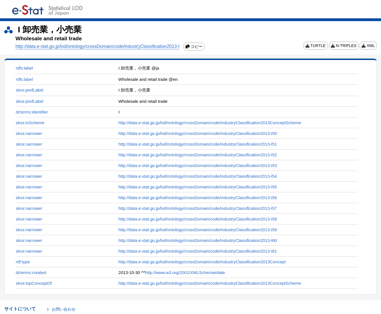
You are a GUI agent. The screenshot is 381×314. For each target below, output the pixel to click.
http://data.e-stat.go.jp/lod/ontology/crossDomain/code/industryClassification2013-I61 (198, 251)
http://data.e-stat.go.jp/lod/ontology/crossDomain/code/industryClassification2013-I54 (198, 176)
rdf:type (23, 261)
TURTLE (316, 45)
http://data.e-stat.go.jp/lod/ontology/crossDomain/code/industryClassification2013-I (97, 46)
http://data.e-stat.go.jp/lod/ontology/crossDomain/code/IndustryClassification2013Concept (202, 261)
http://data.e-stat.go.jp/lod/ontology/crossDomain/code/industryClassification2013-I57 (198, 208)
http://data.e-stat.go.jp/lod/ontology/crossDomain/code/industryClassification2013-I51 (198, 144)
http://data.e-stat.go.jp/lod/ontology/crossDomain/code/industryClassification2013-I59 (198, 229)
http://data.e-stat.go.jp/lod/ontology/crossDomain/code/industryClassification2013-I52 (198, 154)
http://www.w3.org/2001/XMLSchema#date (185, 272)
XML (368, 45)
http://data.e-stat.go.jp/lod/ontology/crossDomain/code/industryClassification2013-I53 (198, 165)
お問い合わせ (63, 309)
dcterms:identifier (32, 112)
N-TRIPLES (344, 45)
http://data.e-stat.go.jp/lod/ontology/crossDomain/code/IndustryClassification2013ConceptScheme (210, 122)
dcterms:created (31, 272)
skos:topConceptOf (34, 283)
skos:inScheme (30, 122)
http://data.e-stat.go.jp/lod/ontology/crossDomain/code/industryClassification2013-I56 (198, 197)
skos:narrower (29, 133)
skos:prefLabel (29, 90)
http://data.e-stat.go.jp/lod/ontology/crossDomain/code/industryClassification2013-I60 (198, 240)
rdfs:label (24, 68)
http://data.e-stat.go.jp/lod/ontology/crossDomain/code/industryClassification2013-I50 (198, 133)
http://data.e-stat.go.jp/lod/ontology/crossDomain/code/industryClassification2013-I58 (198, 219)
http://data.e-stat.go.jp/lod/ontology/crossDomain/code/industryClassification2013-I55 (198, 186)
